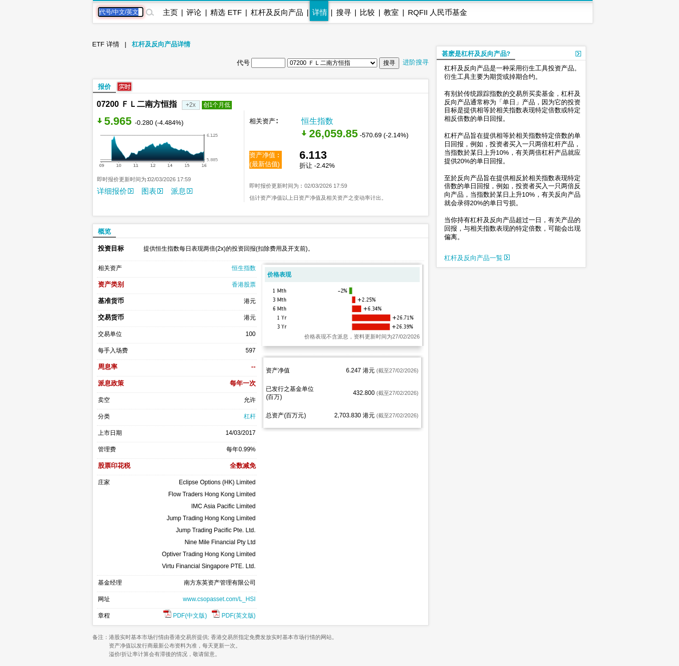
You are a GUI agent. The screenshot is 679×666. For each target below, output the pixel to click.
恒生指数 (317, 121)
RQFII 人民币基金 (437, 12)
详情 (319, 12)
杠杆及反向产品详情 (161, 44)
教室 (391, 12)
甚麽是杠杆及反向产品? (476, 53)
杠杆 (250, 416)
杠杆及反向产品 (277, 12)
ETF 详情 (105, 44)
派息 (181, 191)
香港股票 (244, 284)
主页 (170, 12)
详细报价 (115, 191)
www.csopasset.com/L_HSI (219, 599)
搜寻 (343, 12)
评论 (193, 12)
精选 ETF (226, 12)
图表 (152, 191)
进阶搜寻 (416, 62)
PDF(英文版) (233, 615)
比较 (367, 12)
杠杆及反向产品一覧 (477, 258)
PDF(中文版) (185, 615)
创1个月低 (217, 104)
